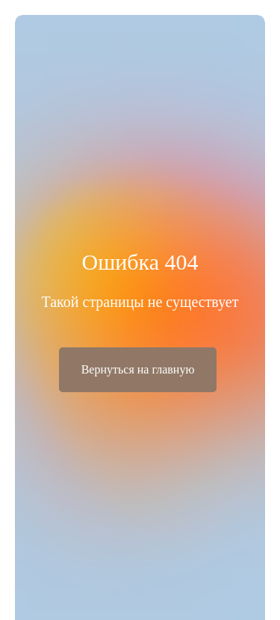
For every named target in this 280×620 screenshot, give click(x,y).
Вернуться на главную (138, 369)
